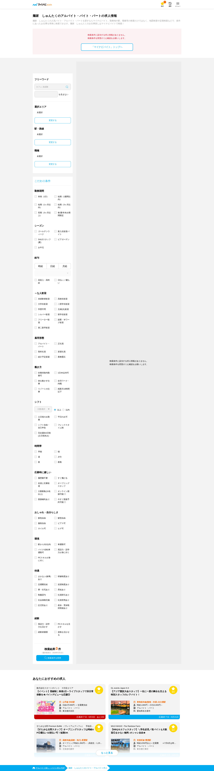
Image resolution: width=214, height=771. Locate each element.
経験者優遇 (43, 632)
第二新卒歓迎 (44, 328)
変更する (53, 120)
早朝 (40, 452)
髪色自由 (42, 518)
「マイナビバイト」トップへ (107, 47)
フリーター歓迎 (44, 321)
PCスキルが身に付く (44, 559)
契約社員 (42, 352)
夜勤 (60, 462)
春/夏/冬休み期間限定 (64, 214)
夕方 (60, 457)
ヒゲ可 (61, 528)
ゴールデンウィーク (44, 232)
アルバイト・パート (44, 345)
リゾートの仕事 (44, 390)
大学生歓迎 (43, 304)
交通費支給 (43, 584)
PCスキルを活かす (64, 625)
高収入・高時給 (44, 281)
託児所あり (43, 605)
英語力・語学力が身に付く (63, 551)
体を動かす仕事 (44, 382)
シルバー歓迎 (44, 314)
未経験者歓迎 (44, 299)
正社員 (61, 343)
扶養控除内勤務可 (44, 374)
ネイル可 (42, 528)
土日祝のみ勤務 (44, 418)
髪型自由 (62, 518)
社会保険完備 (44, 600)
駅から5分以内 (44, 544)
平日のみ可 (62, 417)
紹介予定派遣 (44, 357)
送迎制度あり (63, 584)
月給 (64, 266)
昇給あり (62, 590)
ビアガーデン (63, 239)
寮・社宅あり (44, 590)
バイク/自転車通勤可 (44, 551)
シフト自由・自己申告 (44, 426)
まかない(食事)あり (44, 577)
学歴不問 (42, 309)
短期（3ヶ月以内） (64, 206)
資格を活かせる (63, 633)
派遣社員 (62, 352)
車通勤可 (62, 544)
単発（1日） (43, 196)
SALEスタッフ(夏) (44, 240)
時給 (40, 266)
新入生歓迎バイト (63, 232)
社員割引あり (63, 595)
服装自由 (42, 523)
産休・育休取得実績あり (63, 606)
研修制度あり (63, 576)
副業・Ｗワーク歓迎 (63, 321)
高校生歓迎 (62, 299)
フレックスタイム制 (63, 426)
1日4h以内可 (63, 373)
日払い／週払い (63, 281)
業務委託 (62, 357)
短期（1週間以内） (64, 197)
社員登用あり (63, 600)
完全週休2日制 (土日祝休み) (44, 434)
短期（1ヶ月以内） (44, 206)
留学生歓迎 (62, 314)
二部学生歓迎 (63, 304)
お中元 (41, 247)
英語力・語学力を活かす (44, 625)
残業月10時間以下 (64, 390)
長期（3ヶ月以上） (44, 214)
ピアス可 (62, 523)
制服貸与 (42, 595)
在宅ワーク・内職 (63, 382)
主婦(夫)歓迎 (63, 309)
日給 (52, 266)
